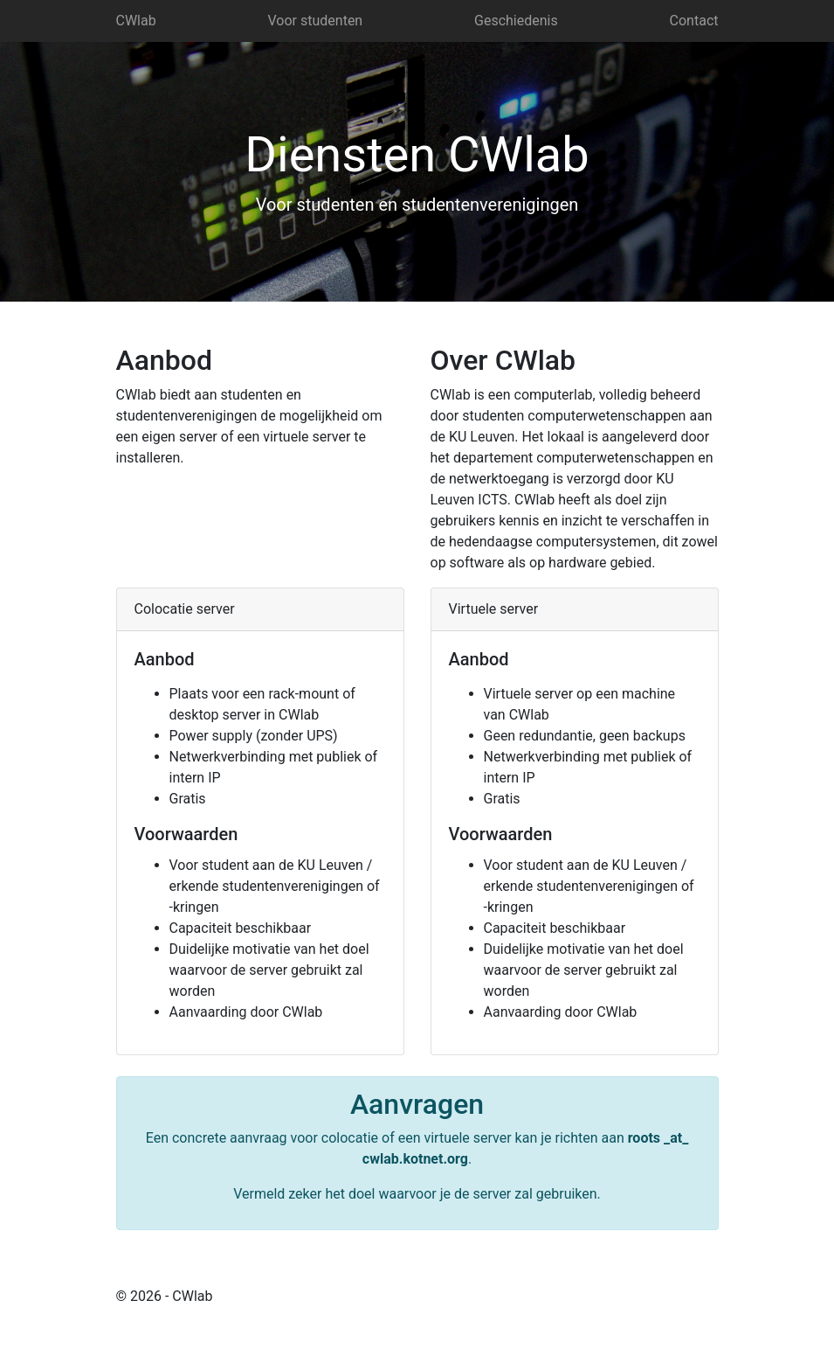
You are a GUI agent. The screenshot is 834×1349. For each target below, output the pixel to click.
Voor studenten (315, 20)
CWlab (136, 20)
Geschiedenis (516, 20)
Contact (694, 20)
